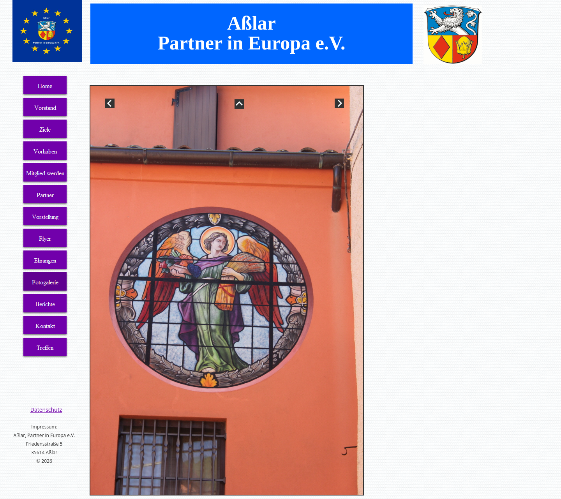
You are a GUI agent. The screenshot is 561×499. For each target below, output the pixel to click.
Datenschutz (46, 409)
